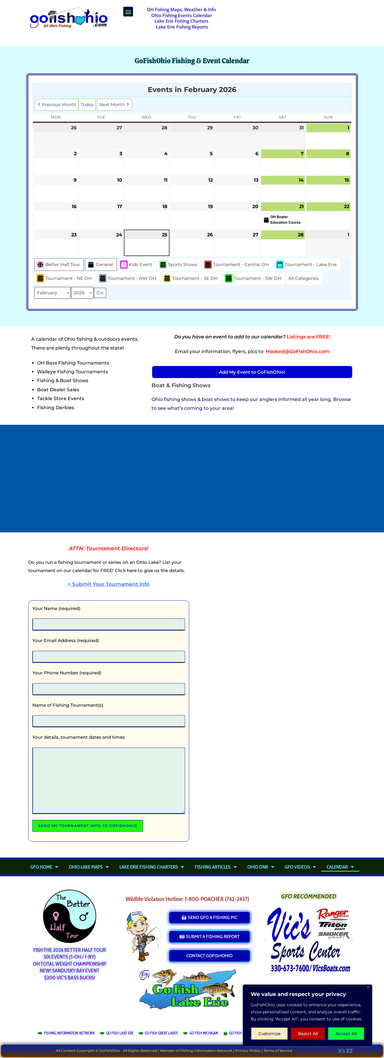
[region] (307, 1015)
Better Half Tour (58, 265)
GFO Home (44, 867)
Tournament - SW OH (253, 278)
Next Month (114, 104)
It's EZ (345, 1050)
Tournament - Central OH (236, 264)
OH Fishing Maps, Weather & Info (181, 9)
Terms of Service (277, 1050)
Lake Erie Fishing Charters (181, 21)
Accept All (346, 1033)
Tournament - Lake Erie (306, 264)
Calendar (340, 867)
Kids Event (136, 264)
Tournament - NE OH (64, 278)
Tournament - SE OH (190, 278)
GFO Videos (300, 867)
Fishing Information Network (206, 1050)
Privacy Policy (247, 1050)
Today (87, 104)
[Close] (368, 987)
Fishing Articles (216, 867)
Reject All (308, 1033)
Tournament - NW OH (127, 278)
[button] (128, 11)
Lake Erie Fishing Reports (182, 27)
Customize (269, 1033)
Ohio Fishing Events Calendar (181, 15)
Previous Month (56, 104)
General (100, 264)
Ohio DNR (260, 867)
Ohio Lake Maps (89, 867)
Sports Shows (178, 264)
